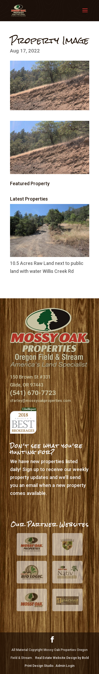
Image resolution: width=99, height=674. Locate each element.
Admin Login (64, 666)
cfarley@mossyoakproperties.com (40, 400)
